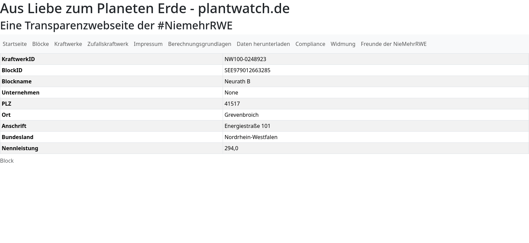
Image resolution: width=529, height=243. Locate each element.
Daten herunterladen (263, 44)
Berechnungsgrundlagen (199, 44)
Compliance (310, 44)
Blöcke (40, 44)
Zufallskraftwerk (107, 44)
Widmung (343, 44)
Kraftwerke (68, 44)
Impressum (148, 44)
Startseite (15, 44)
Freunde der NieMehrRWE (394, 44)
